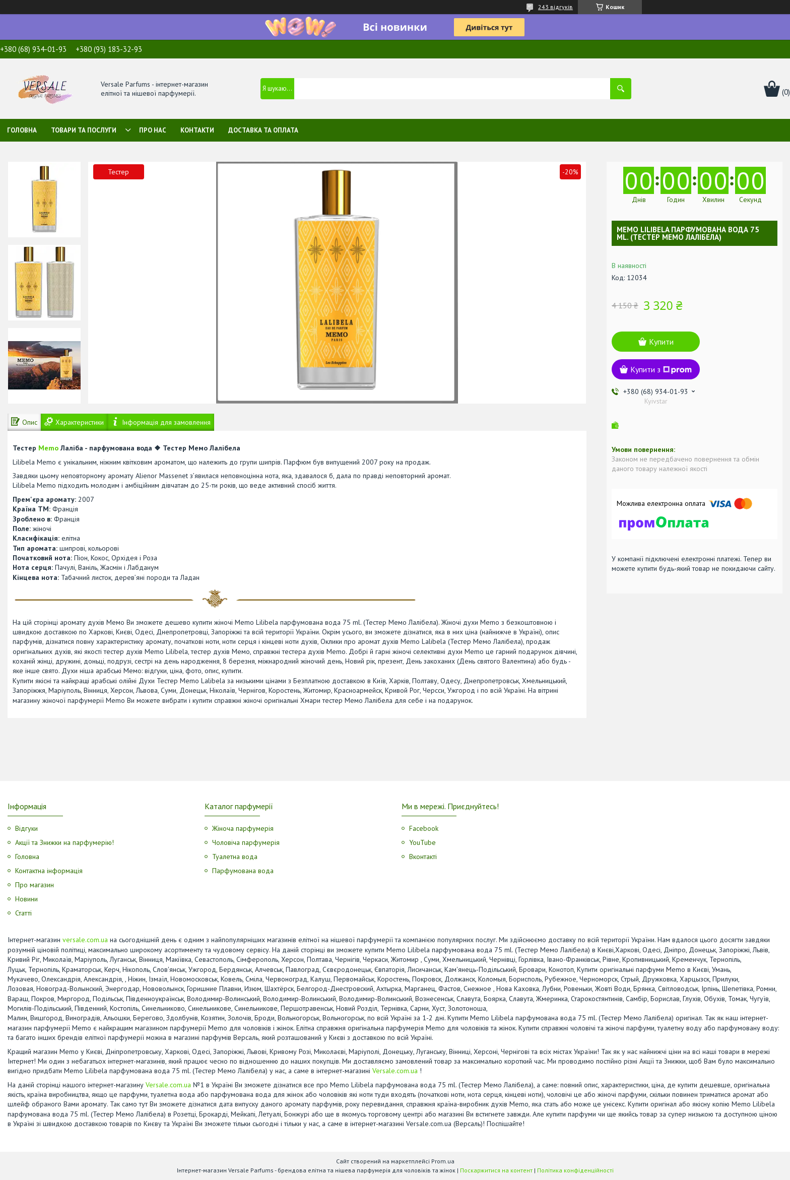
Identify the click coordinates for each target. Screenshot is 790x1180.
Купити (661, 342)
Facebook (423, 828)
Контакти (197, 130)
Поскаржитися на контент (496, 1170)
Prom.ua (442, 1161)
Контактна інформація (49, 870)
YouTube (422, 842)
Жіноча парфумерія (243, 828)
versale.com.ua (85, 939)
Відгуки (26, 828)
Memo (48, 447)
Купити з (661, 369)
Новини (26, 898)
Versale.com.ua (395, 1070)
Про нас (152, 130)
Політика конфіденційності (575, 1170)
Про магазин (34, 884)
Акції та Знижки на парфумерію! (64, 842)
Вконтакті (423, 856)
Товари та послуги (83, 130)
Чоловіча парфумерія (246, 842)
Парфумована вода (243, 870)
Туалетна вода (234, 856)
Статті (23, 912)
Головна (22, 130)
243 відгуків (555, 7)
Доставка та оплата (263, 130)
